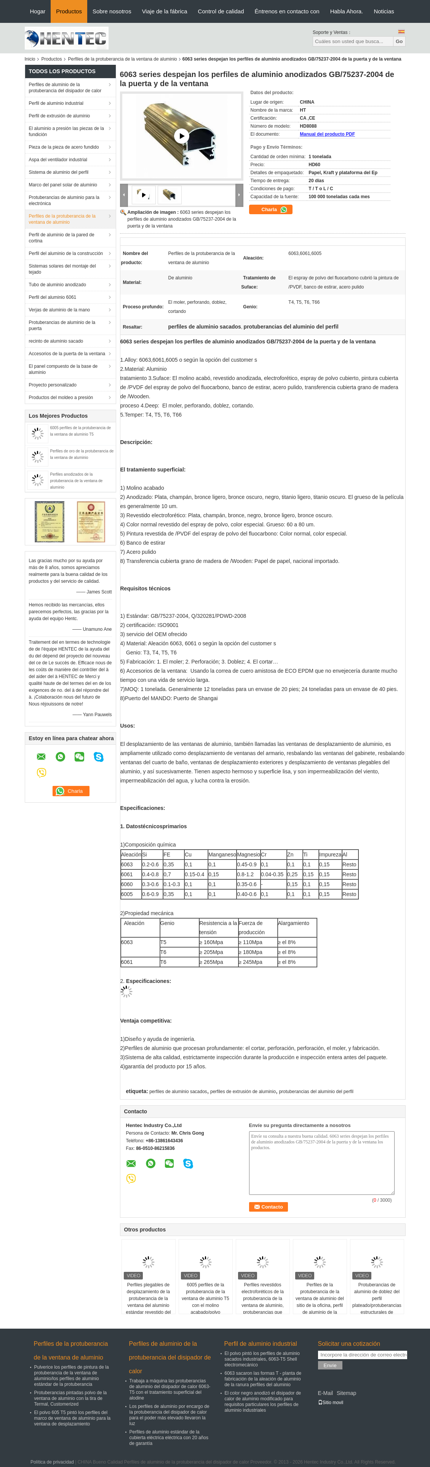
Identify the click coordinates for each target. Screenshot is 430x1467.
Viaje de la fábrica (164, 11)
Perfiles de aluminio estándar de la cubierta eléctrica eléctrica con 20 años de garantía (168, 1437)
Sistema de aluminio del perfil (59, 172)
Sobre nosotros (112, 11)
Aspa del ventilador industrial (58, 159)
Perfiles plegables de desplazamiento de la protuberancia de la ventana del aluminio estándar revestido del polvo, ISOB (148, 1302)
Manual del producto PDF (327, 134)
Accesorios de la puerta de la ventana (67, 353)
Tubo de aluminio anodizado (57, 284)
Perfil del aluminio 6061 (53, 297)
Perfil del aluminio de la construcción (66, 253)
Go (399, 41)
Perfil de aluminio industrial (56, 103)
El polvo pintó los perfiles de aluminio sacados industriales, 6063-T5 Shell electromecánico (262, 1359)
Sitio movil (331, 1402)
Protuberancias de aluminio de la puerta (62, 325)
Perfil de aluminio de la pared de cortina (61, 238)
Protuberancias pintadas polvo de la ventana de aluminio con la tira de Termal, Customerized (70, 1398)
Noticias (384, 11)
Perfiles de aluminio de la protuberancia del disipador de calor (65, 87)
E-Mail (325, 1393)
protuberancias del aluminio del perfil (316, 1091)
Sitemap (346, 1393)
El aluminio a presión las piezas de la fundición (66, 131)
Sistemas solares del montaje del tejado (62, 269)
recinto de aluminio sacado (56, 341)
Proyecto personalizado (53, 385)
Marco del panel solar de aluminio (63, 185)
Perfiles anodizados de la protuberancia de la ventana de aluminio (76, 480)
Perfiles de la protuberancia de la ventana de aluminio (122, 59)
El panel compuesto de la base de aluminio (63, 369)
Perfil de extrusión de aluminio (59, 116)
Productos (69, 11)
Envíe (330, 1365)
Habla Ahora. (346, 11)
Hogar (38, 11)
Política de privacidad (52, 1462)
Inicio (30, 59)
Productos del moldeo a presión (61, 397)
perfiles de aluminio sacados (178, 1091)
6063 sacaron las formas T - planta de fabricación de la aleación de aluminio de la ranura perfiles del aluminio (263, 1379)
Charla (275, 209)
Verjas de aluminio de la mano (59, 310)
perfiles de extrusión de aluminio (243, 1091)
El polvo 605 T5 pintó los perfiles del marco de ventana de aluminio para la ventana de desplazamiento (72, 1418)
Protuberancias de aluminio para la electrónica (64, 200)
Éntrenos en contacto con (287, 11)
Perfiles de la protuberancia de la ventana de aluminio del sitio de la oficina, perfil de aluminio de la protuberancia (320, 1302)
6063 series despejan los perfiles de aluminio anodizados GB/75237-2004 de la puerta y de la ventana (182, 219)
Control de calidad (221, 11)
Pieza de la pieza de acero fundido (64, 147)
